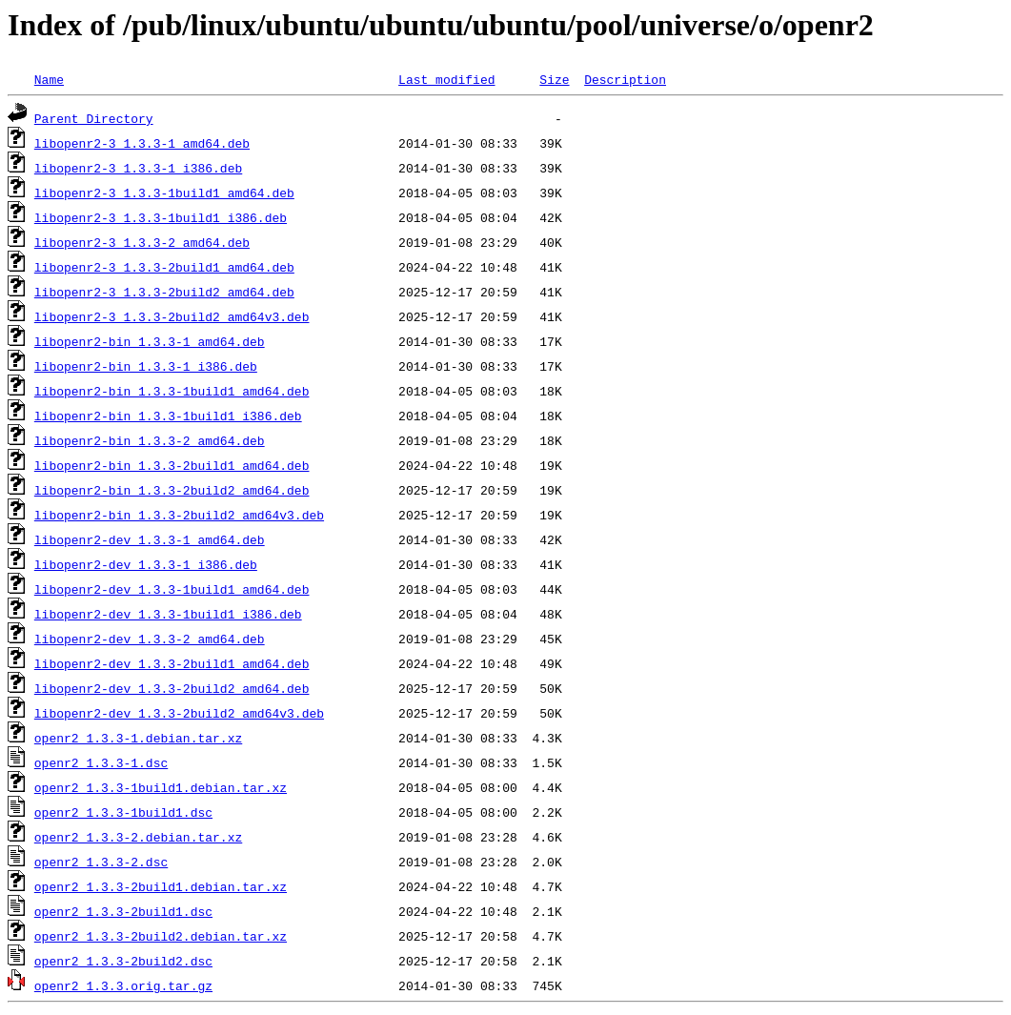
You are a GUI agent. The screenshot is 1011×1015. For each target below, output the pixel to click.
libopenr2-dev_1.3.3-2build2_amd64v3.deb (179, 712)
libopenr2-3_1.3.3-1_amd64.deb (142, 143)
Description (625, 79)
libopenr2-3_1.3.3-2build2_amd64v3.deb (172, 316)
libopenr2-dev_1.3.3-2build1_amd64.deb (172, 663)
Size (554, 79)
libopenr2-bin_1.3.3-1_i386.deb (145, 366)
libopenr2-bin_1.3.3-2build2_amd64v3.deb (179, 514)
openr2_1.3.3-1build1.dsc (123, 812)
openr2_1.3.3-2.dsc (101, 861)
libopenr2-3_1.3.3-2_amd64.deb (142, 242)
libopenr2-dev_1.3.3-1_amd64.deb (149, 539)
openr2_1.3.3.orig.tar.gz (123, 985)
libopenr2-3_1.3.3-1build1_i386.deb (160, 217)
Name (49, 79)
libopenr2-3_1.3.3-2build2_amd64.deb (164, 291)
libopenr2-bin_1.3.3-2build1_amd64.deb (172, 465)
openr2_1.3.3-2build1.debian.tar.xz (160, 886)
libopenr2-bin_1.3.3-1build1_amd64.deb (172, 390)
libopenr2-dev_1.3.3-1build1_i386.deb (168, 613)
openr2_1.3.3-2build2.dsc (123, 960)
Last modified (446, 79)
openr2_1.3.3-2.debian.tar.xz (138, 836)
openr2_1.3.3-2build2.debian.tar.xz (160, 935)
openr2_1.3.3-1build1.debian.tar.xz (160, 787)
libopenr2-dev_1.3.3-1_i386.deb (145, 564)
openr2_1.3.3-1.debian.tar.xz (138, 737)
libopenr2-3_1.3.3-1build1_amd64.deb (164, 192)
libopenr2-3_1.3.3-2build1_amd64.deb (164, 266)
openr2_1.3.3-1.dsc (101, 762)
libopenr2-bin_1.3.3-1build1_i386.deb (168, 415)
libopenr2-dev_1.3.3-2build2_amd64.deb (172, 688)
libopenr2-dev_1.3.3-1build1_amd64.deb (172, 589)
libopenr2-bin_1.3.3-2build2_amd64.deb (172, 489)
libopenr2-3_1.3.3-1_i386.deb (138, 167)
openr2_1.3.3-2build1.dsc (123, 911)
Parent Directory (93, 118)
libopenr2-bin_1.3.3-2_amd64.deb (149, 440)
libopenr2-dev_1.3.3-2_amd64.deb (149, 638)
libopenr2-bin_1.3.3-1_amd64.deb (149, 341)
